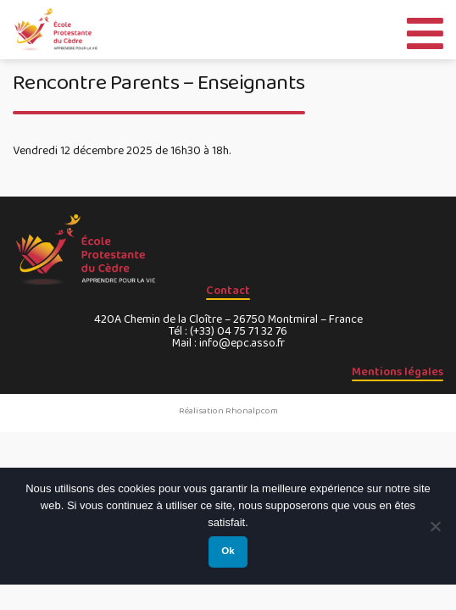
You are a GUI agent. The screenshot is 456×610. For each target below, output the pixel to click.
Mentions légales (397, 372)
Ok (227, 551)
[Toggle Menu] (425, 29)
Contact (228, 290)
